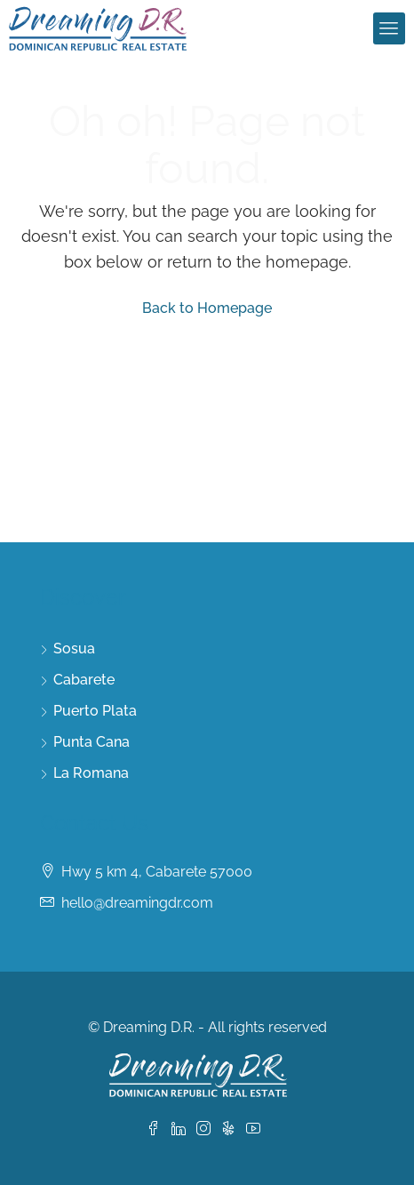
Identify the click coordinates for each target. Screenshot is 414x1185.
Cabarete (84, 679)
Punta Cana (91, 741)
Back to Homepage (207, 308)
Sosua (74, 648)
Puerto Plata (95, 710)
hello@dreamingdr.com (137, 902)
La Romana (91, 773)
